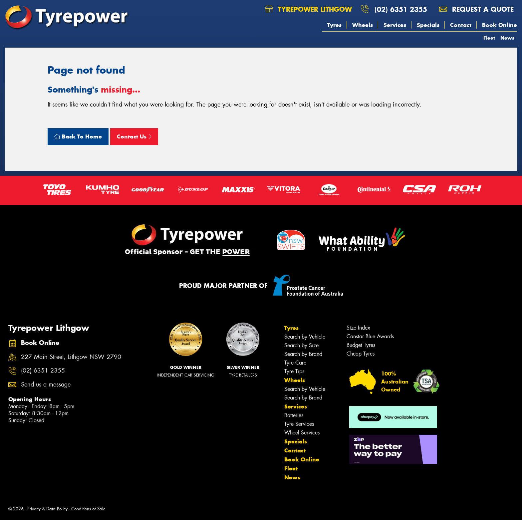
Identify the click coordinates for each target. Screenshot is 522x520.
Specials (428, 25)
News (507, 38)
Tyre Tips (294, 371)
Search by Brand (303, 354)
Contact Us (134, 136)
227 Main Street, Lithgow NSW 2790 (71, 357)
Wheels (362, 25)
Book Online (499, 25)
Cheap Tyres (361, 353)
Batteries (293, 415)
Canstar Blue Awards (370, 336)
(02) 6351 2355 (401, 9)
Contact (460, 25)
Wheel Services (302, 432)
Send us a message (46, 385)
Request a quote (476, 9)
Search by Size (301, 345)
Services (395, 25)
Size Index (358, 327)
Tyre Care (295, 362)
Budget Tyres (361, 345)
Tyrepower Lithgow (308, 9)
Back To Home (78, 136)
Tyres (334, 25)
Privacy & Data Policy (47, 509)
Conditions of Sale (88, 509)
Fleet (489, 38)
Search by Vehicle (304, 336)
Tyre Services (299, 423)
